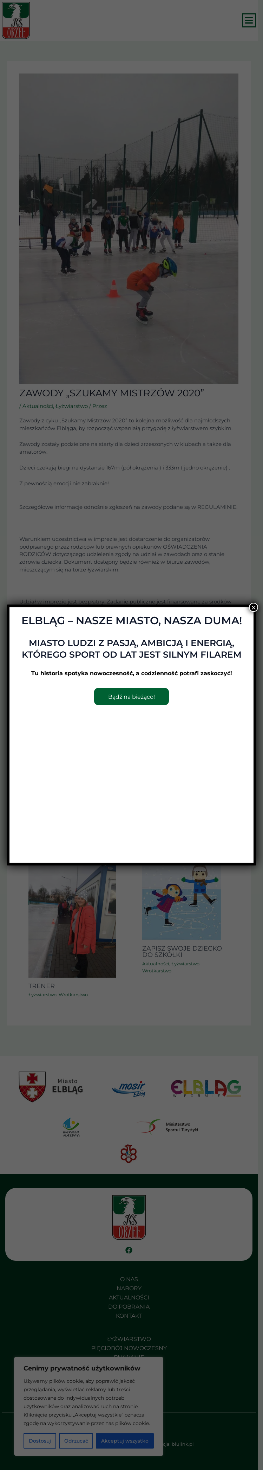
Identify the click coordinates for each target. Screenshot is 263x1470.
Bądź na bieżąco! (131, 697)
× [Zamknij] (253, 607)
